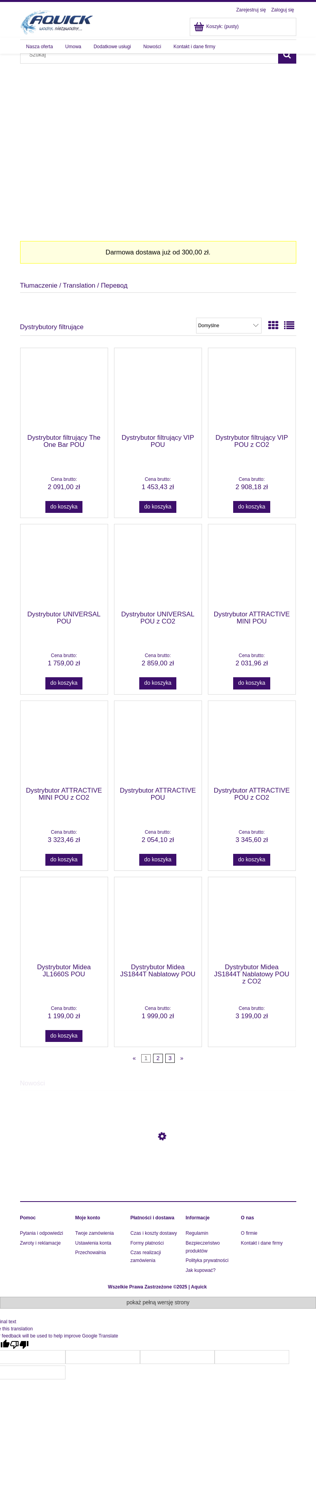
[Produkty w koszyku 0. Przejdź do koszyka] (217, 26)
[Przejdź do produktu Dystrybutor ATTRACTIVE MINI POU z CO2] (64, 743)
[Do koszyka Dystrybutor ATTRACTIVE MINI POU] (251, 683)
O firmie (249, 1233)
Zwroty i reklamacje (40, 1243)
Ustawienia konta (93, 1243)
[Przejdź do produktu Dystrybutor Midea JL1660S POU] (64, 919)
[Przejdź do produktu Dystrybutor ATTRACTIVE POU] (158, 743)
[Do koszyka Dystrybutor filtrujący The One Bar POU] (63, 507)
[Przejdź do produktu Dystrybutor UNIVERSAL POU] (64, 566)
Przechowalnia (90, 1252)
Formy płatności (147, 1243)
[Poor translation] (19, 1344)
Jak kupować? (201, 1270)
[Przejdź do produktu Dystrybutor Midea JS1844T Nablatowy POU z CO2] (252, 919)
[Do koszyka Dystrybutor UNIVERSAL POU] (63, 683)
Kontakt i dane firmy (262, 1243)
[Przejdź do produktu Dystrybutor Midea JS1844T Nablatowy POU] (158, 919)
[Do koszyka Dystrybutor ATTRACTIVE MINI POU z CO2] (63, 860)
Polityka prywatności (207, 1260)
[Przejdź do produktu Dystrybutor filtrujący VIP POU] (158, 390)
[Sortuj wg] (229, 325)
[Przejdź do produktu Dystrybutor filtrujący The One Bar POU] (64, 390)
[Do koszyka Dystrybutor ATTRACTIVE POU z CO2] (251, 860)
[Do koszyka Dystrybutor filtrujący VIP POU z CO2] (251, 507)
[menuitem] (39, 46)
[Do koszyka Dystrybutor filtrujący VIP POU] (157, 507)
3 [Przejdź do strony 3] (170, 1058)
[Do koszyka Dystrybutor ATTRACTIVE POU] (157, 860)
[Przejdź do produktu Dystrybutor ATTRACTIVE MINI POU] (252, 566)
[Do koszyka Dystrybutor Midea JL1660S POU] (63, 1036)
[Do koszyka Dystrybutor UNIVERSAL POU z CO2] (157, 683)
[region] (158, 144)
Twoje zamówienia (94, 1233)
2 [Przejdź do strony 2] (157, 1058)
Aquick (199, 1287)
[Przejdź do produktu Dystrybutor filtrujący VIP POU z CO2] (252, 390)
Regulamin (197, 1233)
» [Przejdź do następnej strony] (181, 1058)
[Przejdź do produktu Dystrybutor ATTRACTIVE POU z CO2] (252, 743)
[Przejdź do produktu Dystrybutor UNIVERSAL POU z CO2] (158, 566)
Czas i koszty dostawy (154, 1233)
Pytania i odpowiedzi (41, 1233)
